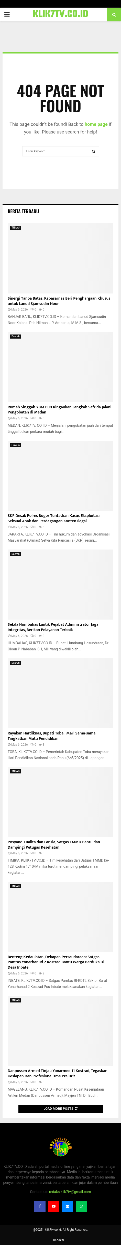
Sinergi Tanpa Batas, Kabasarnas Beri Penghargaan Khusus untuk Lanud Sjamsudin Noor (59, 301)
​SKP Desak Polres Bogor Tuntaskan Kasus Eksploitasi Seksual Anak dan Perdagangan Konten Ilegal (54, 518)
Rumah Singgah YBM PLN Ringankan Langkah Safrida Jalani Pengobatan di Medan (60, 410)
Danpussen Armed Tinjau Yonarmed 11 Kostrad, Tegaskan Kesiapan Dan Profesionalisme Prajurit (57, 1073)
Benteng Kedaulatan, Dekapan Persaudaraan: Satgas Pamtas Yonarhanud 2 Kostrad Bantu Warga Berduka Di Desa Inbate (56, 962)
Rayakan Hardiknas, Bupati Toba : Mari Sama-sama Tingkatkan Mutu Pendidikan (51, 736)
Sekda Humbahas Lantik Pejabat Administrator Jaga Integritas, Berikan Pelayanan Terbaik (53, 627)
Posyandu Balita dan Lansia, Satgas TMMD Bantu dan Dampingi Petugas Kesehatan (54, 845)
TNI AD (16, 771)
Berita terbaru (23, 211)
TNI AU (16, 227)
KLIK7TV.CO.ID (60, 14)
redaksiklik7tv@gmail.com (70, 1192)
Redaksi (58, 1240)
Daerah (16, 336)
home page (96, 124)
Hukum (16, 445)
